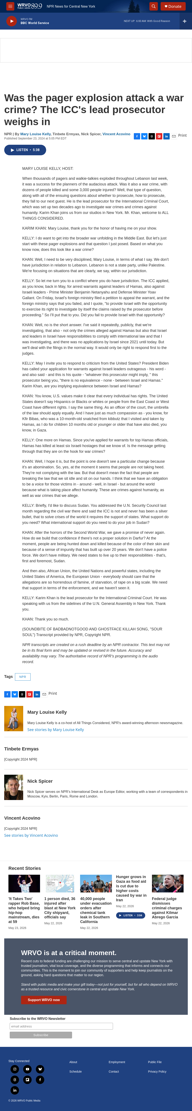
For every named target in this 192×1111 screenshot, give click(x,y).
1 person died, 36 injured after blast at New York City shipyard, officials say (59, 908)
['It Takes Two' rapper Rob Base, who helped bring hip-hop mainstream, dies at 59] (24, 883)
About (73, 1062)
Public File (155, 1062)
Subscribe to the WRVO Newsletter (38, 1018)
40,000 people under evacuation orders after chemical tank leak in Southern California (95, 910)
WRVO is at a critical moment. (69, 953)
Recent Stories (24, 868)
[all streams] (186, 21)
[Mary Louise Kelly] (13, 718)
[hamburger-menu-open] (10, 6)
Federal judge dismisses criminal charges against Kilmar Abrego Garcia (167, 908)
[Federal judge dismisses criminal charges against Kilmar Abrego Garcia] (168, 883)
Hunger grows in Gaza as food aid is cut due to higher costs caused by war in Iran (131, 888)
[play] (11, 21)
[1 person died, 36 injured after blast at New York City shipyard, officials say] (60, 883)
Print (182, 135)
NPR (22, 676)
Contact (114, 1071)
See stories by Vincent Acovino (31, 835)
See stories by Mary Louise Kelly (55, 729)
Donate (174, 6)
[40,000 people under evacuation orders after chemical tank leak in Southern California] (96, 883)
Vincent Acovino (116, 134)
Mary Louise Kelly (35, 134)
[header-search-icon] (153, 6)
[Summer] (96, 50)
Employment (117, 1062)
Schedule (75, 1071)
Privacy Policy (157, 1071)
